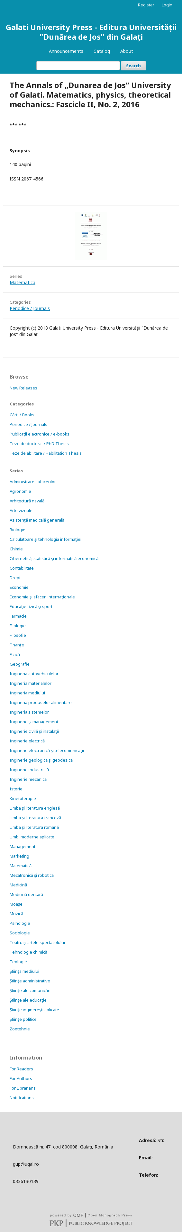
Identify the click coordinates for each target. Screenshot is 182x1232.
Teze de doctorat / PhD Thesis (39, 443)
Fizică (15, 654)
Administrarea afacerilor (33, 481)
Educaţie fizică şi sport (31, 606)
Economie (19, 587)
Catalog (102, 51)
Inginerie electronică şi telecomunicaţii (47, 750)
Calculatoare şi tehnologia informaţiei (45, 539)
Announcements (66, 51)
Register (146, 5)
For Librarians (23, 1088)
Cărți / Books (22, 415)
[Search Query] (78, 65)
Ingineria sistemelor (29, 712)
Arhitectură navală (27, 501)
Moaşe (16, 904)
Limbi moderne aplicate (32, 837)
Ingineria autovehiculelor (34, 673)
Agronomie (20, 491)
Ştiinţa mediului (24, 971)
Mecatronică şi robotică (32, 875)
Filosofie (18, 635)
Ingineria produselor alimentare (41, 702)
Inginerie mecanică (28, 779)
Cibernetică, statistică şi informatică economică (54, 558)
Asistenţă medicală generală (37, 520)
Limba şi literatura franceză (35, 817)
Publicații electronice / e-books (39, 434)
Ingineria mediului (27, 693)
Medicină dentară (26, 894)
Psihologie (20, 923)
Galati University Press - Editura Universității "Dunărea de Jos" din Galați (91, 32)
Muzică (16, 913)
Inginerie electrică (27, 741)
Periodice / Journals (30, 308)
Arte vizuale (21, 510)
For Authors (21, 1078)
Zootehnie (20, 1029)
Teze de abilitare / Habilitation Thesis (46, 453)
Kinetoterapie (23, 798)
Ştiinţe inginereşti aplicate (34, 1009)
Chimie (16, 549)
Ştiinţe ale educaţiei (29, 1000)
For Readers (21, 1069)
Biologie (17, 529)
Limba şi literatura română (34, 827)
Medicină (18, 885)
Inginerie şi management (34, 721)
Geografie (20, 664)
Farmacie (18, 616)
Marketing (19, 856)
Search (133, 65)
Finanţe (17, 645)
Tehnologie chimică (28, 952)
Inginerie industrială (29, 769)
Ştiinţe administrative (30, 981)
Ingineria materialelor (30, 683)
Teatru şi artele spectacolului (37, 942)
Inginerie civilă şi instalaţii (34, 731)
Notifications (22, 1097)
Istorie (16, 789)
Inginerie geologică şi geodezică (41, 760)
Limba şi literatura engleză (35, 808)
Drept (15, 577)
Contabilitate (22, 568)
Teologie (18, 961)
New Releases (23, 388)
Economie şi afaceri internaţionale (42, 597)
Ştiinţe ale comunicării (30, 990)
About (126, 51)
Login (167, 5)
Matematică (22, 282)
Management (22, 846)
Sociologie (20, 933)
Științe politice (23, 1019)
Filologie (18, 625)
